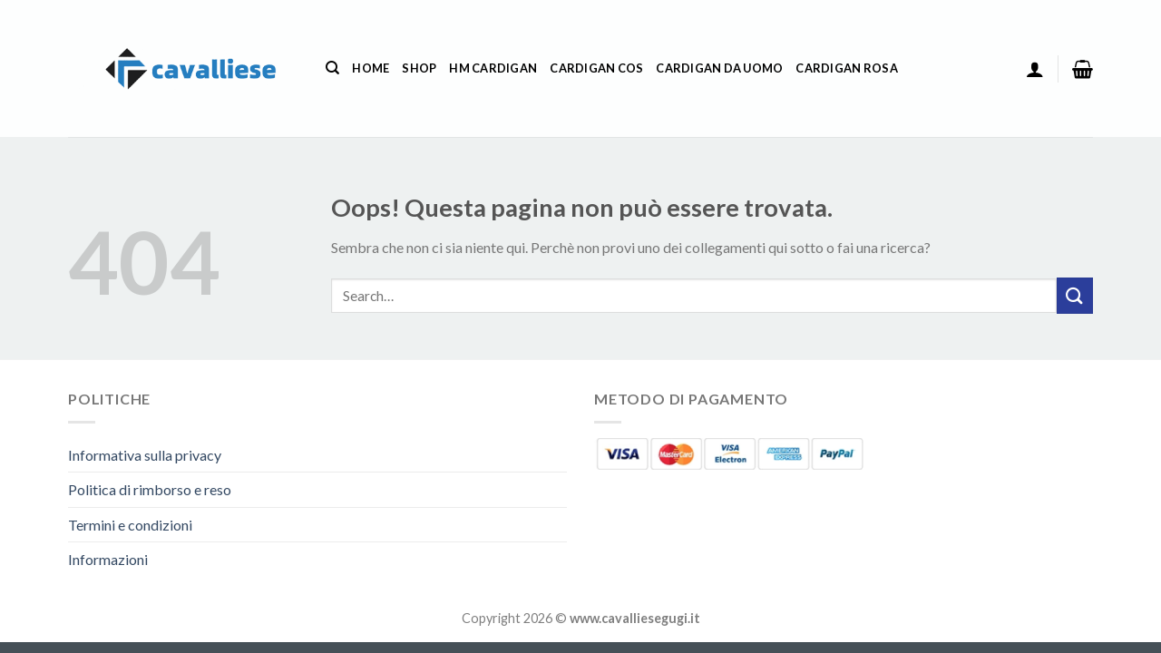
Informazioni (108, 559)
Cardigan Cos (596, 68)
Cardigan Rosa (846, 68)
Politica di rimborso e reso (149, 489)
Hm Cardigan (493, 68)
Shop (419, 68)
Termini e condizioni (130, 524)
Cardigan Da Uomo (719, 68)
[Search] (332, 68)
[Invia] (1075, 295)
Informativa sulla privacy (144, 454)
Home (370, 68)
